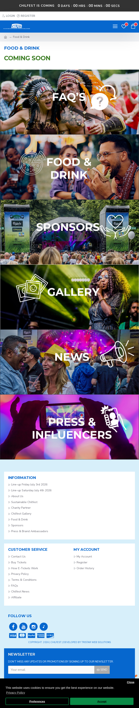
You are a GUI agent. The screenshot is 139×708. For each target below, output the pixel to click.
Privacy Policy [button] (15, 692)
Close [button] (130, 682)
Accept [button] (101, 701)
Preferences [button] (37, 701)
